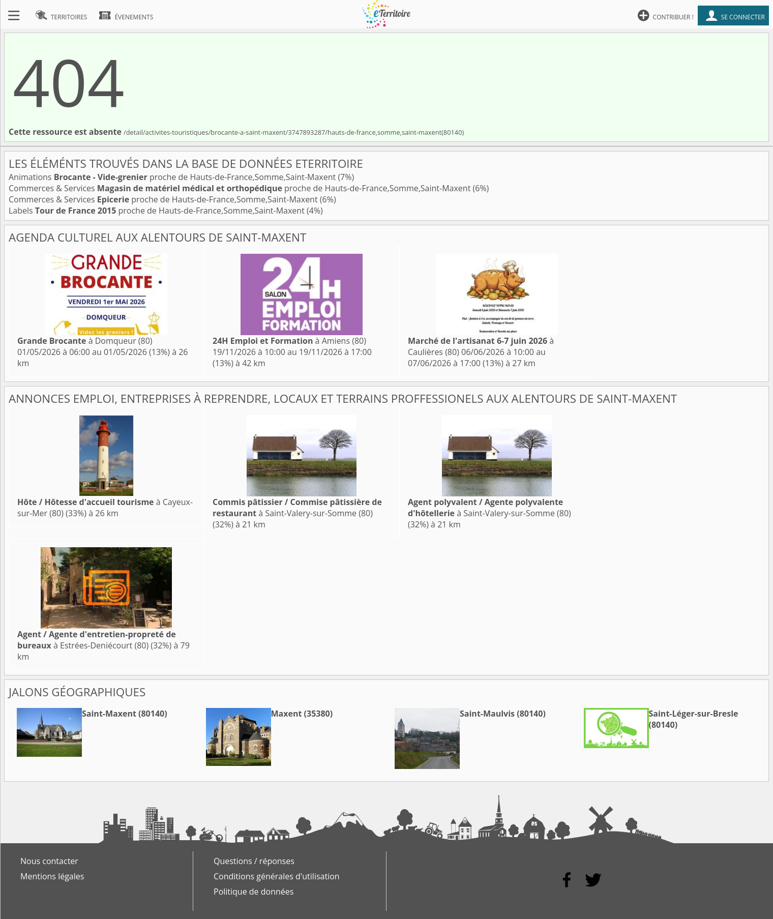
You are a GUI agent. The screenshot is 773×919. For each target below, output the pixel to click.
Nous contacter (49, 861)
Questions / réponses (254, 861)
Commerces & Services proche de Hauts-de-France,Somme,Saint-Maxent (241, 188)
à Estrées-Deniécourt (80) (96, 640)
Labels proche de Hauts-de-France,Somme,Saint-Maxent (158, 210)
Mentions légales (52, 876)
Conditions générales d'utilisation (277, 876)
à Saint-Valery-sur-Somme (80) (297, 507)
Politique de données (253, 891)
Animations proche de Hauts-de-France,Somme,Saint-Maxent (173, 177)
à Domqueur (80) (85, 340)
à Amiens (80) (289, 340)
